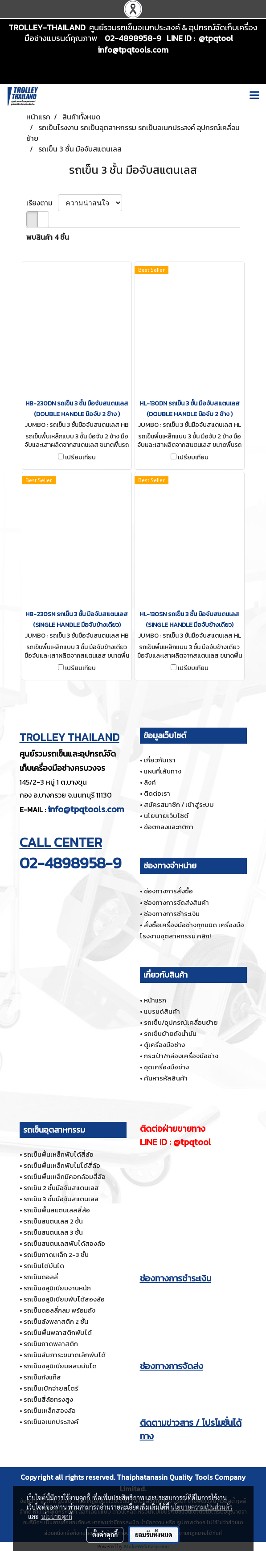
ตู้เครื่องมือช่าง (164, 1044)
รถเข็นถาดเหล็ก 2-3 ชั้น (56, 1254)
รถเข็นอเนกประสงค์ (51, 1421)
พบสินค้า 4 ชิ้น (47, 237)
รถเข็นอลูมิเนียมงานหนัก (57, 1288)
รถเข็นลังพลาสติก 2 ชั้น (56, 1321)
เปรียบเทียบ (80, 457)
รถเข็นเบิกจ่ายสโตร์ (51, 1388)
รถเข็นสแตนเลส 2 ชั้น (53, 1221)
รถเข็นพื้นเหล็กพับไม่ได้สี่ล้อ (62, 1165)
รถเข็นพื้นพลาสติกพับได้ (58, 1332)
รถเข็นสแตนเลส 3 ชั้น (53, 1232)
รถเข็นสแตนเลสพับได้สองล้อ (64, 1243)
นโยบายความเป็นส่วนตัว (202, 1507)
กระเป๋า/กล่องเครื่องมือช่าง (181, 1056)
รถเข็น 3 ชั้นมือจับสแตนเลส (61, 1199)
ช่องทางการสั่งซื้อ (168, 891)
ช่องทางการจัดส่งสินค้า (176, 902)
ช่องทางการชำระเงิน (172, 914)
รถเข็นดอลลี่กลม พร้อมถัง (59, 1310)
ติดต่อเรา (157, 793)
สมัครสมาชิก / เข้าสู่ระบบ (179, 804)
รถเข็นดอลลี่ (41, 1277)
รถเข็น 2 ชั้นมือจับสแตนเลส (61, 1188)
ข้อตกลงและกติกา (168, 827)
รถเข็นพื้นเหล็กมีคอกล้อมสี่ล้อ (65, 1176)
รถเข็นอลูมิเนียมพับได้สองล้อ (64, 1299)
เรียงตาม (42, 202)
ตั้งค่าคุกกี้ (105, 1535)
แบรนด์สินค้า (162, 1011)
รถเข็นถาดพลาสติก (51, 1343)
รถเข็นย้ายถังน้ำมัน (170, 1033)
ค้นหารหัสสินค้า (166, 1078)
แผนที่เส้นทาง (162, 771)
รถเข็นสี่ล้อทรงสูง (48, 1399)
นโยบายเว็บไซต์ (166, 815)
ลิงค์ (150, 782)
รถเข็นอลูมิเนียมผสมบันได (60, 1366)
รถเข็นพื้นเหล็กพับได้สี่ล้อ (59, 1154)
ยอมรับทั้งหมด (153, 1535)
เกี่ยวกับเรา (160, 760)
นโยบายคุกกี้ (56, 1516)
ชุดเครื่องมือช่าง (166, 1067)
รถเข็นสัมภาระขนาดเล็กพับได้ (65, 1355)
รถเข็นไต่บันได (44, 1265)
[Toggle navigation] (254, 96)
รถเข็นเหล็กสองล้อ (50, 1410)
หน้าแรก (155, 1000)
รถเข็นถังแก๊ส (42, 1377)
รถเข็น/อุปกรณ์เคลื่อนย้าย (181, 1022)
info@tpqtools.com (86, 809)
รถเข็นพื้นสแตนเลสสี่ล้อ (57, 1210)
